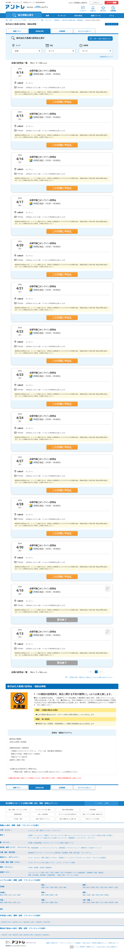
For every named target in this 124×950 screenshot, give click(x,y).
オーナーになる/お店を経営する (68, 814)
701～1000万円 (24, 922)
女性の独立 (78, 16)
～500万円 (3, 922)
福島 (64, 887)
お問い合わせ (87, 943)
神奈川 (111, 887)
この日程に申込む (62, 101)
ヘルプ (71, 2)
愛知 (51, 895)
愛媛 (51, 902)
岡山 (10, 902)
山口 (19, 902)
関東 (84, 885)
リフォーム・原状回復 (57, 848)
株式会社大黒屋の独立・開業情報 (72, 20)
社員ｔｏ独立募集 (43, 814)
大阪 (92, 895)
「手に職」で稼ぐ (18, 819)
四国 (42, 900)
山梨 (116, 887)
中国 (1, 900)
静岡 (47, 895)
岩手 (47, 887)
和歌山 (107, 895)
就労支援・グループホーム (82, 853)
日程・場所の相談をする (102, 39)
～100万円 (3, 935)
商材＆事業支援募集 (67, 809)
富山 (10, 895)
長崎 (92, 902)
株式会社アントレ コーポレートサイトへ (16, 945)
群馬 (92, 887)
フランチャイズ (33, 20)
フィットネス (69, 857)
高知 (56, 902)
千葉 (101, 887)
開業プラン (17, 31)
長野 (5, 895)
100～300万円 (13, 935)
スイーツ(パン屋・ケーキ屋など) (39, 838)
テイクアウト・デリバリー (86, 838)
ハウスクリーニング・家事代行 (76, 848)
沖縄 (116, 902)
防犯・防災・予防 (47, 872)
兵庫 (97, 895)
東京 (106, 887)
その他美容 (102, 857)
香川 (47, 902)
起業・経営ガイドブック (43, 819)
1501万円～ (47, 922)
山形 (60, 887)
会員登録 (111, 2)
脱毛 (47, 857)
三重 (56, 895)
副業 (47, 16)
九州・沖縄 (86, 900)
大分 (101, 902)
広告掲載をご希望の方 (80, 2)
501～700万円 (13, 922)
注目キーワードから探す (92, 819)
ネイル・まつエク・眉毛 (36, 857)
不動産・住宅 (59, 872)
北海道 (2, 886)
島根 (5, 902)
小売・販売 (39, 830)
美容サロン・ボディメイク (9, 857)
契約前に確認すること (99, 943)
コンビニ (31, 830)
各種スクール (69, 843)
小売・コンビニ (5, 830)
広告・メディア (67, 875)
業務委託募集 (18, 814)
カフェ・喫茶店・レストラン (47, 835)
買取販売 (57, 20)
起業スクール (96, 16)
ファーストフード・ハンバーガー (85, 835)
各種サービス (4, 872)
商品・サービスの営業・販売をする (92, 814)
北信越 (2, 892)
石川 (14, 895)
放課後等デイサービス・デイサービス (40, 853)
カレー (70, 835)
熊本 (97, 902)
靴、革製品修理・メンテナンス (38, 848)
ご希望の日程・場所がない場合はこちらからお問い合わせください (91, 677)
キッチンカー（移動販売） (67, 838)
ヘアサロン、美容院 (56, 857)
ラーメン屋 (62, 835)
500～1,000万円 (35, 935)
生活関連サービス (71, 872)
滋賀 (84, 895)
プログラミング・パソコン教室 (53, 843)
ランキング (61, 16)
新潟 (1, 895)
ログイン (96, 2)
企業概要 (62, 31)
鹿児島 (111, 902)
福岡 (84, 902)
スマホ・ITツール (34, 862)
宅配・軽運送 (98, 872)
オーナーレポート (84, 31)
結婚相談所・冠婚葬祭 (85, 872)
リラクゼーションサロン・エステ (86, 857)
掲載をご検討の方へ (52, 943)
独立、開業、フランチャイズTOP (16, 20)
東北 (42, 885)
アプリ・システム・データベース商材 (62, 862)
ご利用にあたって (113, 943)
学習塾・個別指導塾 (34, 843)
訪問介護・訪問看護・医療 (63, 853)
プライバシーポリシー (67, 943)
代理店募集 (93, 809)
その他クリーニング (94, 848)
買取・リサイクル (46, 20)
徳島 (42, 902)
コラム (111, 16)
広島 (14, 902)
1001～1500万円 (36, 922)
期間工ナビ (90, 947)
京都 (88, 895)
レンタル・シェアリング (52, 830)
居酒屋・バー (32, 835)
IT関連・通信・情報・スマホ (9, 862)
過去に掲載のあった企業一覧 (68, 819)
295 (38, 7)
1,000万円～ (46, 935)
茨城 (84, 887)
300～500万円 (24, 935)
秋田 (56, 887)
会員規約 (78, 943)
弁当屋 (109, 835)
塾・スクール (4, 842)
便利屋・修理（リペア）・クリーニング (13, 847)
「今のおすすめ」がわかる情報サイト (106, 947)
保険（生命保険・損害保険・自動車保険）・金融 (44, 875)
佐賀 (88, 902)
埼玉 (97, 887)
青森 (42, 887)
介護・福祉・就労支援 (7, 852)
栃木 (88, 887)
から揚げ (54, 838)
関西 (84, 892)
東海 (42, 892)
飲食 (1, 835)
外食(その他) (101, 835)
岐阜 (42, 895)
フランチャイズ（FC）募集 (42, 809)
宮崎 (106, 902)
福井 (19, 895)
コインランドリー (34, 872)
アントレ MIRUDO (79, 947)
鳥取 (1, 902)
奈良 (101, 895)
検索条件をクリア (106, 57)
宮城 (51, 887)
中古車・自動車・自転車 (36, 867)
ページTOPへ (98, 803)
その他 (76, 875)
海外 (1, 909)
